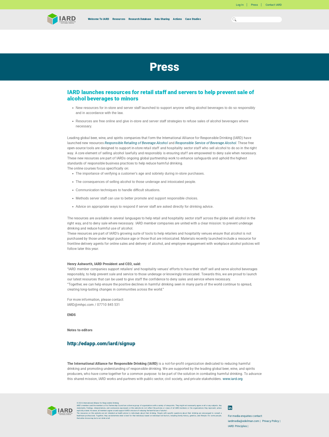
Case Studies (193, 19)
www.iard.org (232, 379)
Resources (118, 19)
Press (254, 4)
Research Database (140, 19)
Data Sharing (162, 19)
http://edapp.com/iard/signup (101, 344)
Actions (177, 19)
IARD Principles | (238, 426)
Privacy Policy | (271, 421)
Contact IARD (274, 4)
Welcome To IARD (98, 19)
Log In (240, 4)
